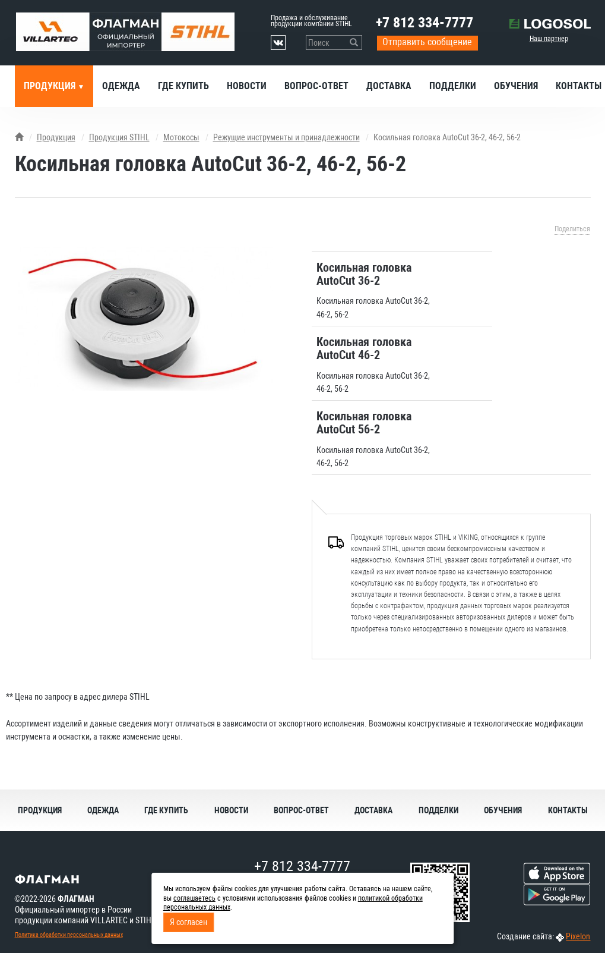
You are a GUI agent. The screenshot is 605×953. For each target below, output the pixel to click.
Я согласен (188, 922)
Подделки (452, 86)
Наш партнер (549, 38)
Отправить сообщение (427, 42)
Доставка (388, 86)
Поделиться (572, 229)
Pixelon (578, 936)
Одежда (121, 86)
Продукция (51, 86)
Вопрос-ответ (316, 86)
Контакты (568, 810)
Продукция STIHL (119, 137)
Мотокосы (181, 137)
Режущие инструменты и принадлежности (286, 137)
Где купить (183, 86)
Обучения (516, 86)
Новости (247, 86)
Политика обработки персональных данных (69, 935)
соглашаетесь (194, 898)
